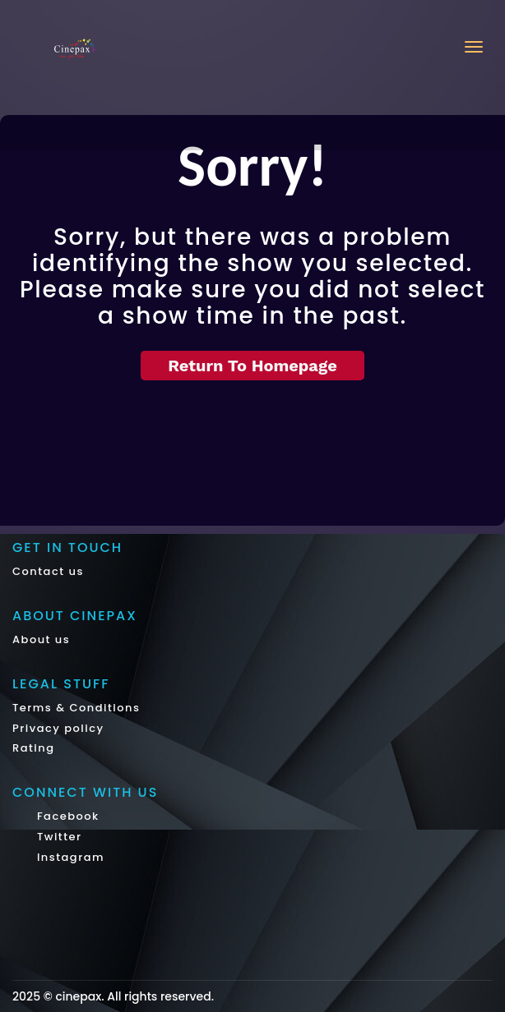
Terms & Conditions (76, 707)
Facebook (66, 816)
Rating (33, 748)
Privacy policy (58, 728)
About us (41, 639)
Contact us (48, 571)
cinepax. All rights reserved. (134, 996)
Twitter (57, 836)
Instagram (68, 857)
